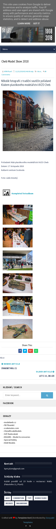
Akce (39, 71)
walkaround (21, 503)
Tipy (29, 498)
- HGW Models (9, 442)
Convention (18, 498)
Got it (36, 23)
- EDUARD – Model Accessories (16, 437)
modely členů (40, 498)
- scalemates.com (11, 428)
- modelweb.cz (9, 422)
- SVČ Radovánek (10, 434)
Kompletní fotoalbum (22, 193)
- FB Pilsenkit (8, 425)
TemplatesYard (24, 517)
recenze (9, 503)
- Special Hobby (10, 439)
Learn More (23, 23)
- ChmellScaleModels (12, 431)
